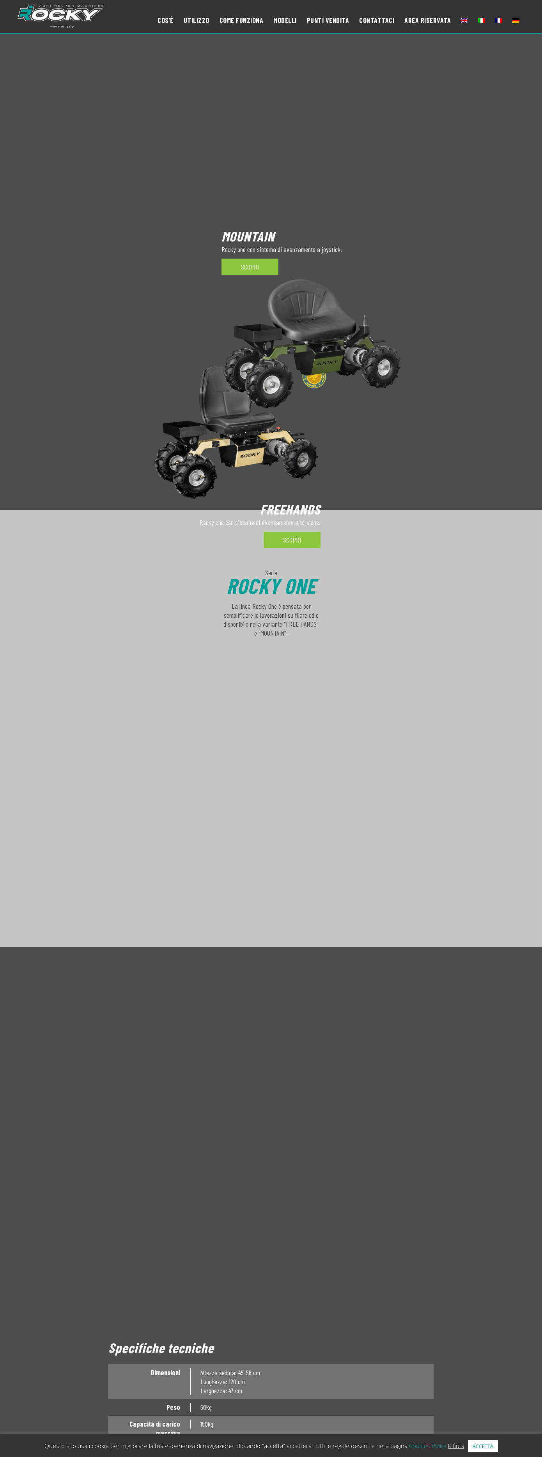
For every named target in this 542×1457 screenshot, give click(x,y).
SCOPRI (292, 540)
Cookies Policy (427, 1446)
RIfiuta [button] (456, 1446)
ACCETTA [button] (483, 1446)
